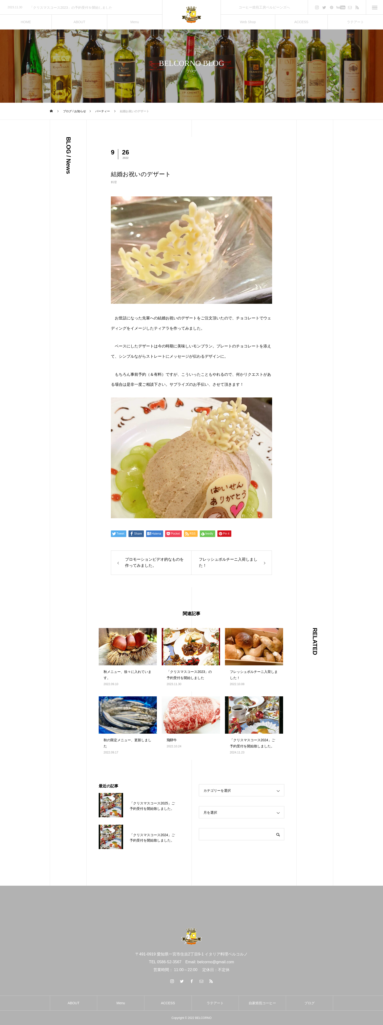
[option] (81, 8)
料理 (114, 182)
